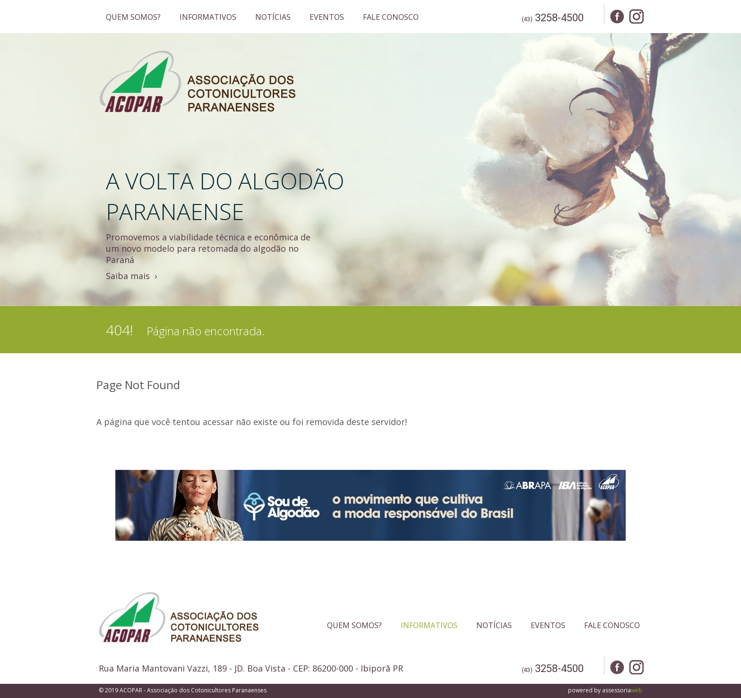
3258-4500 (559, 18)
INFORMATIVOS (208, 17)
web (636, 690)
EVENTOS (327, 17)
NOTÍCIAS (273, 17)
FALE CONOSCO (391, 17)
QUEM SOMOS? (133, 17)
